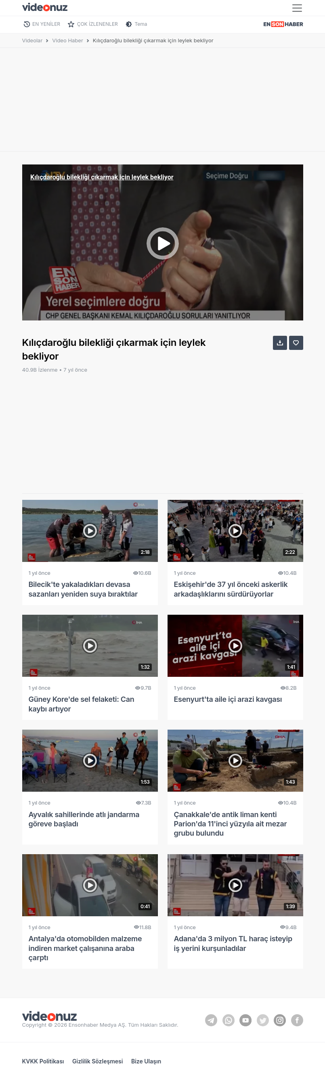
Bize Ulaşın (146, 1061)
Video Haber (67, 40)
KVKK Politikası (43, 1061)
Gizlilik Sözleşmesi (97, 1061)
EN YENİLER (46, 24)
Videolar (32, 40)
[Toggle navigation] (297, 8)
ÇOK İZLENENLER (97, 24)
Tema (140, 24)
